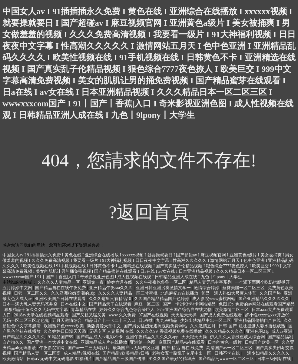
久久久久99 (146, 331)
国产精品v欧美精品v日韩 (126, 353)
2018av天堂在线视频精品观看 (42, 315)
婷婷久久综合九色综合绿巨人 (127, 309)
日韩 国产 (228, 326)
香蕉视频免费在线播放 (181, 331)
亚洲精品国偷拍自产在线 (258, 320)
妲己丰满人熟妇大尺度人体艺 (229, 293)
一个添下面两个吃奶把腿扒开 (263, 282)
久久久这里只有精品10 (110, 298)
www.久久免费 (123, 315)
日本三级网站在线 (274, 358)
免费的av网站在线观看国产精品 (264, 304)
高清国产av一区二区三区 (230, 348)
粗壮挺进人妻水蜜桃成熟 (262, 326)
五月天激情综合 (67, 320)
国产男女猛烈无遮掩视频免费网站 (156, 326)
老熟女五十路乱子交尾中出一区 (182, 353)
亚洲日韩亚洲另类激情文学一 (164, 288)
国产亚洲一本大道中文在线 (53, 342)
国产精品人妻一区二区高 (38, 353)
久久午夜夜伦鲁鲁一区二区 (161, 282)
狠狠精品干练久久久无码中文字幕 (36, 309)
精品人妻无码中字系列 (211, 282)
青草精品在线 (84, 309)
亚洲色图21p (257, 331)
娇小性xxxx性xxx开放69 (268, 315)
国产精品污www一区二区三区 (226, 358)
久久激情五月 (203, 326)
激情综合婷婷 (207, 288)
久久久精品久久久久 (224, 331)
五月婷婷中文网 (17, 288)
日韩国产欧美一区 (262, 342)
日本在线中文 (74, 304)
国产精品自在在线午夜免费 (61, 288)
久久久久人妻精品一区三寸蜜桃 (128, 293)
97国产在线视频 (153, 315)
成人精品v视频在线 (82, 353)
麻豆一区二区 (147, 304)
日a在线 (146, 320)
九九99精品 (167, 320)
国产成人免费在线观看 (221, 315)
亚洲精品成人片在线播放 (104, 342)
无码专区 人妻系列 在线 (112, 331)
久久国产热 (271, 293)
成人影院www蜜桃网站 (214, 298)
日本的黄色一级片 (225, 342)
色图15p (226, 304)
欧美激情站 (13, 358)
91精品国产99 (61, 337)
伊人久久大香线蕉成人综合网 (238, 337)
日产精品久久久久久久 (24, 337)
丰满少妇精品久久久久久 (267, 353)
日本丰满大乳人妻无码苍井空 (30, 304)
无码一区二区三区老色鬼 (26, 320)
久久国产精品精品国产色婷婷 (162, 298)
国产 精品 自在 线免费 (183, 348)
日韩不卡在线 (227, 353)
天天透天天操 (184, 315)
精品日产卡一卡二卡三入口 (111, 320)
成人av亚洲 (282, 331)
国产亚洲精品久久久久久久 (264, 298)
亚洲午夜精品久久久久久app (153, 337)
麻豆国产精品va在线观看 (182, 342)
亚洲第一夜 (94, 282)
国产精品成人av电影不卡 (100, 337)
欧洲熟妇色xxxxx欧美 (64, 326)
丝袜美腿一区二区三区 (244, 288)
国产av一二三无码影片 (89, 348)
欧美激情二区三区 (232, 309)
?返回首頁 (149, 212)
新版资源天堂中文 (104, 326)
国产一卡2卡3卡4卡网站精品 (190, 304)
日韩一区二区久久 (31, 293)
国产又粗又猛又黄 (89, 315)
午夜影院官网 (52, 348)
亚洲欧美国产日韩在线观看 (61, 298)
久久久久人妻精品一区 (59, 282)
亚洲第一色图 (143, 342)
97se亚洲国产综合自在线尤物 (185, 309)
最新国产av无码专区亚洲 (136, 348)
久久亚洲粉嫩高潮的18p (74, 293)
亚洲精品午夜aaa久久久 (111, 288)
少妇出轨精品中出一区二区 (206, 320)
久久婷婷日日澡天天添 (65, 331)
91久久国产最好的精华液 (173, 358)
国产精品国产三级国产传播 (121, 358)
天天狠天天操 (194, 337)
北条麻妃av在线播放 (180, 293)
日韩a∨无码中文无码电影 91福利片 (60, 358)
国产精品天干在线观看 (111, 304)
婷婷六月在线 (120, 282)
